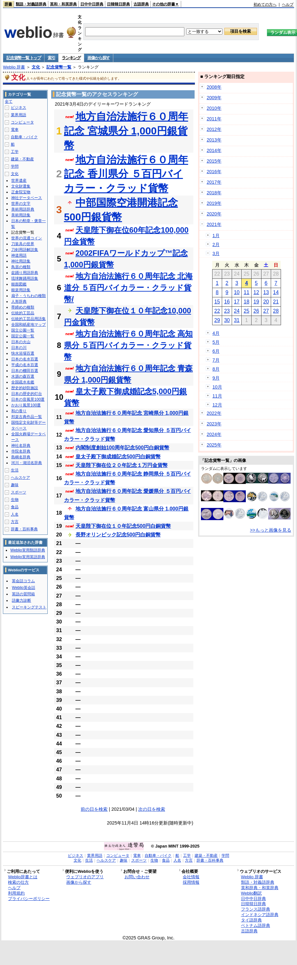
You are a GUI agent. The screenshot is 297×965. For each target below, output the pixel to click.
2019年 (214, 203)
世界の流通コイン (26, 238)
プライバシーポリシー (29, 898)
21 (276, 301)
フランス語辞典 (255, 909)
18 (246, 301)
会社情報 (191, 876)
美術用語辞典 (22, 209)
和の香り (19, 411)
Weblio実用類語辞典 (27, 550)
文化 (36, 67)
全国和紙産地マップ (28, 324)
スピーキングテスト (29, 607)
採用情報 (191, 882)
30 (227, 320)
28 (276, 311)
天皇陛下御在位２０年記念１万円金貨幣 (122, 465)
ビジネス (18, 107)
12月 (217, 404)
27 (266, 311)
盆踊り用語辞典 (24, 272)
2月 (216, 244)
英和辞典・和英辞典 (259, 887)
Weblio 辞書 (14, 67)
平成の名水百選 (24, 365)
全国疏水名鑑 (22, 382)
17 (237, 301)
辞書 (8, 4)
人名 (15, 514)
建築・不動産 (22, 159)
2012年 (214, 129)
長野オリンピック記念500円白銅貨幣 (118, 534)
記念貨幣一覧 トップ (23, 57)
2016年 (214, 171)
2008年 (214, 87)
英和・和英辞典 (63, 4)
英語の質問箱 (23, 594)
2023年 (214, 423)
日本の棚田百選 (24, 370)
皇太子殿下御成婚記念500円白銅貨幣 (118, 456)
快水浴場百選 (22, 353)
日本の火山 (20, 342)
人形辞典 (19, 301)
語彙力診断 (21, 600)
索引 (51, 57)
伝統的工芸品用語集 (28, 319)
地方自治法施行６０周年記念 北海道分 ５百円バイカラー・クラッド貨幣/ (128, 287)
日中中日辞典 (91, 4)
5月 (216, 342)
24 (237, 311)
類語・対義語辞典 (31, 4)
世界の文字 (20, 203)
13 (266, 292)
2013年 (214, 139)
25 (246, 311)
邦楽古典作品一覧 (26, 416)
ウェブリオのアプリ (85, 876)
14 (276, 292)
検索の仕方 (18, 882)
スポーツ (18, 492)
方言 (15, 521)
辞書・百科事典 (24, 529)
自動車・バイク (24, 137)
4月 (216, 333)
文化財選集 (20, 186)
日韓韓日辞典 (118, 4)
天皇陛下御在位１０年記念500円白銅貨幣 (123, 526)
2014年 (214, 150)
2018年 (214, 192)
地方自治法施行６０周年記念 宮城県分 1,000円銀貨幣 (126, 131)
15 (217, 301)
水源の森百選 (22, 376)
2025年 (214, 444)
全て (8, 101)
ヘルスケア (20, 477)
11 (246, 292)
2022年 (214, 413)
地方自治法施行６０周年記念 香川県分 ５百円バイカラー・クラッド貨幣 (126, 174)
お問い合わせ (136, 876)
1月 (216, 235)
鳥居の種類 (20, 267)
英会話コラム (23, 581)
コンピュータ (22, 122)
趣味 (15, 485)
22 (217, 311)
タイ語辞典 (251, 920)
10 (237, 292)
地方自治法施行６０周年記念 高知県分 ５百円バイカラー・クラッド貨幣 (128, 345)
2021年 (214, 224)
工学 (15, 151)
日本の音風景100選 (27, 399)
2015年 (214, 161)
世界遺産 (19, 180)
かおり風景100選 (26, 405)
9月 (216, 378)
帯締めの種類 (22, 307)
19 (256, 301)
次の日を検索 (151, 809)
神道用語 (19, 255)
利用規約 (16, 893)
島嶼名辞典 (20, 457)
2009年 (214, 97)
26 (256, 311)
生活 (15, 470)
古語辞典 (141, 4)
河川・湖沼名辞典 (26, 463)
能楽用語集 (20, 290)
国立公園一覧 (22, 330)
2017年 (214, 182)
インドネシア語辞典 (259, 914)
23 (227, 311)
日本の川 (19, 347)
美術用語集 (20, 215)
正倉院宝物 (20, 192)
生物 (15, 499)
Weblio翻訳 (251, 893)
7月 (216, 360)
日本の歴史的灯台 (26, 393)
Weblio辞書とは (22, 876)
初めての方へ (265, 4)
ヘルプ (287, 4)
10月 (217, 387)
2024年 (214, 434)
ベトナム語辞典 (255, 925)
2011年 (214, 118)
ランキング (71, 57)
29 (217, 320)
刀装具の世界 (22, 244)
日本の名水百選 (24, 359)
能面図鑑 (19, 284)
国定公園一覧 (22, 336)
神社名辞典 (20, 445)
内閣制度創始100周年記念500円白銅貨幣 (122, 447)
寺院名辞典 (20, 451)
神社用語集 (20, 261)
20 (266, 301)
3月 (216, 253)
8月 (216, 369)
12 (256, 292)
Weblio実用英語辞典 (27, 557)
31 (237, 320)
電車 (15, 129)
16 (227, 301)
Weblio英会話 (23, 587)
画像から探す (98, 57)
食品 (15, 507)
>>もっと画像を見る (270, 530)
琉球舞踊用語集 (24, 278)
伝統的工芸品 (22, 313)
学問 (15, 166)
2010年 (214, 108)
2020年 (214, 213)
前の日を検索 (94, 809)
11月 (217, 395)
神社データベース (26, 198)
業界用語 (18, 115)
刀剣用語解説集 (24, 249)
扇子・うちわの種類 (28, 296)
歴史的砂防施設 (24, 388)
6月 (216, 351)
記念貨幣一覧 (58, 67)
